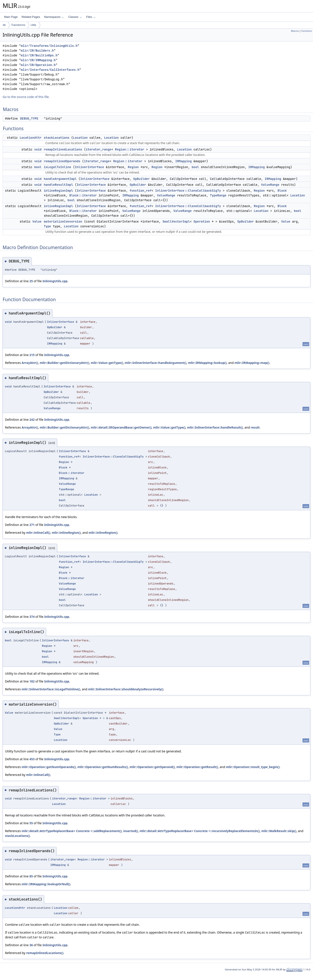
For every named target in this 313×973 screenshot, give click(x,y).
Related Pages (31, 17)
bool (38, 167)
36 (31, 945)
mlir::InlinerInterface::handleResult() (215, 427)
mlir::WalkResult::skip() (278, 831)
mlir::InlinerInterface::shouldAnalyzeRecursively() (125, 689)
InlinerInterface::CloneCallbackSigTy (188, 191)
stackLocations (56, 138)
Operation (201, 221)
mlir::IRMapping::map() (252, 363)
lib (4, 25)
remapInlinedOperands (62, 161)
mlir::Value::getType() (107, 363)
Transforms (18, 25)
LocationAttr (31, 138)
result (255, 427)
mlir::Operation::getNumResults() (102, 767)
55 (31, 823)
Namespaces (54, 17)
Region (133, 167)
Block (282, 191)
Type (47, 226)
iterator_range (99, 149)
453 (32, 759)
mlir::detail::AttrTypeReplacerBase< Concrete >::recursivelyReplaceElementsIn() (200, 831)
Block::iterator (83, 195)
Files (91, 17)
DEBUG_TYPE (29, 118)
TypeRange (218, 195)
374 (32, 617)
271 (32, 525)
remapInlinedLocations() (44, 953)
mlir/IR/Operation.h (38, 65)
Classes (75, 17)
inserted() (130, 831)
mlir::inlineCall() (38, 532)
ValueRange (270, 185)
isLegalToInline (57, 167)
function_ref (141, 191)
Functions (306, 30)
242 (32, 419)
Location (80, 138)
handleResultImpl (58, 185)
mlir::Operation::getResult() (197, 767)
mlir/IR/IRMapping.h (38, 60)
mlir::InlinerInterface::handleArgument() (155, 363)
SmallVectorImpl (176, 221)
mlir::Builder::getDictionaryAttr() (64, 363)
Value (37, 221)
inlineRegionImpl (58, 191)
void (38, 149)
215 (32, 355)
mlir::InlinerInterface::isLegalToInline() (51, 689)
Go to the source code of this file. (26, 97)
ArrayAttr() (30, 363)
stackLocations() (17, 836)
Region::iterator (129, 149)
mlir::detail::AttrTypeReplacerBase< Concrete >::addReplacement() (72, 831)
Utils (33, 25)
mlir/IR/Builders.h (37, 51)
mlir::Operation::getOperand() (152, 767)
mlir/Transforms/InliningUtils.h (49, 46)
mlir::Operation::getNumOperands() (49, 767)
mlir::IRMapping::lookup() (207, 363)
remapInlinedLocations (63, 149)
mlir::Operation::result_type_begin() (253, 767)
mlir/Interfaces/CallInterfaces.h (50, 70)
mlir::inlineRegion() (66, 532)
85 (31, 876)
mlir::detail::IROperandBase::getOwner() (121, 427)
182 (32, 681)
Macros (295, 30)
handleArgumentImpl (60, 179)
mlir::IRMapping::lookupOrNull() (46, 884)
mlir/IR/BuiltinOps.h (39, 55)
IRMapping (183, 161)
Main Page (11, 17)
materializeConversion (63, 221)
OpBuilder (141, 179)
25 (31, 281)
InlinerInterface (89, 167)
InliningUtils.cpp (54, 281)
